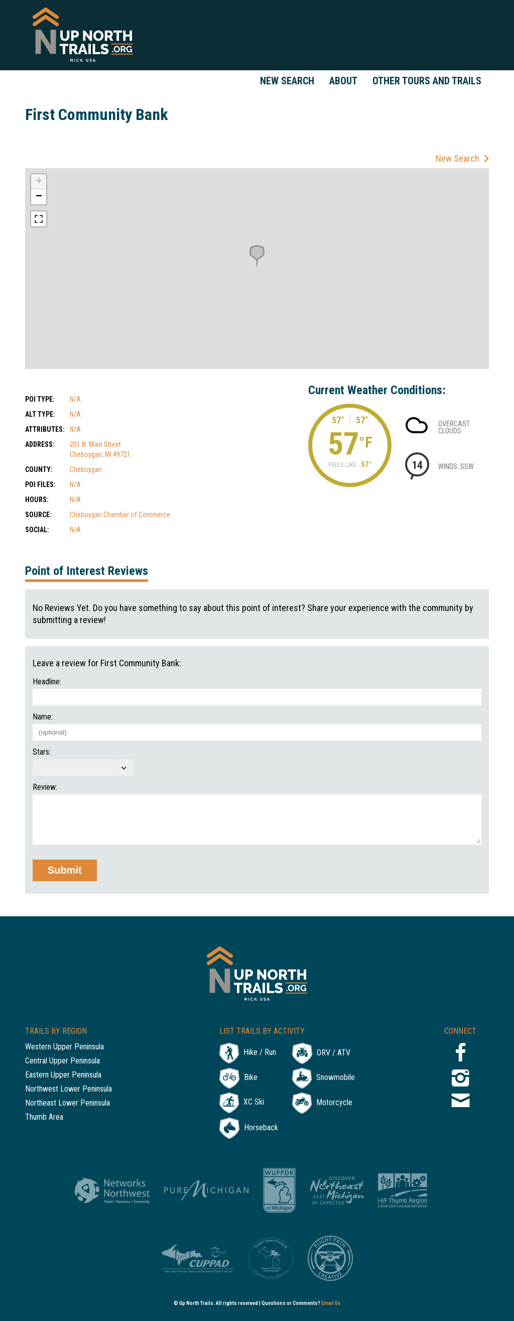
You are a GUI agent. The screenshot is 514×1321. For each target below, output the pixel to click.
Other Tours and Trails (426, 81)
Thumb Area (44, 1117)
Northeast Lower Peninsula (67, 1103)
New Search (287, 81)
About (343, 81)
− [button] (39, 196)
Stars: (42, 752)
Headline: (47, 682)
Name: (43, 717)
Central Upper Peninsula (62, 1061)
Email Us (331, 1303)
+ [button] (39, 181)
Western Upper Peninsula (64, 1047)
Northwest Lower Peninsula (68, 1089)
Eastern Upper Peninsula (63, 1075)
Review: (45, 787)
